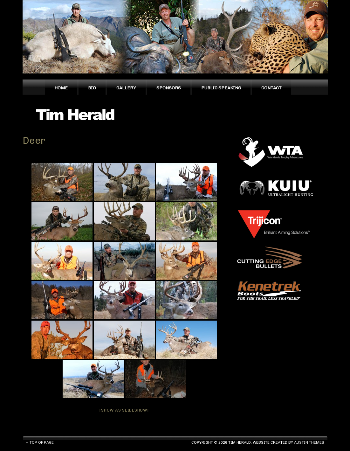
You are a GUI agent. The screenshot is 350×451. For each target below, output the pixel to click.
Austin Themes (309, 442)
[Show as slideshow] (124, 410)
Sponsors (168, 88)
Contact (271, 88)
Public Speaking (221, 88)
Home (61, 88)
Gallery (126, 88)
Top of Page (42, 442)
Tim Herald (78, 114)
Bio (92, 88)
